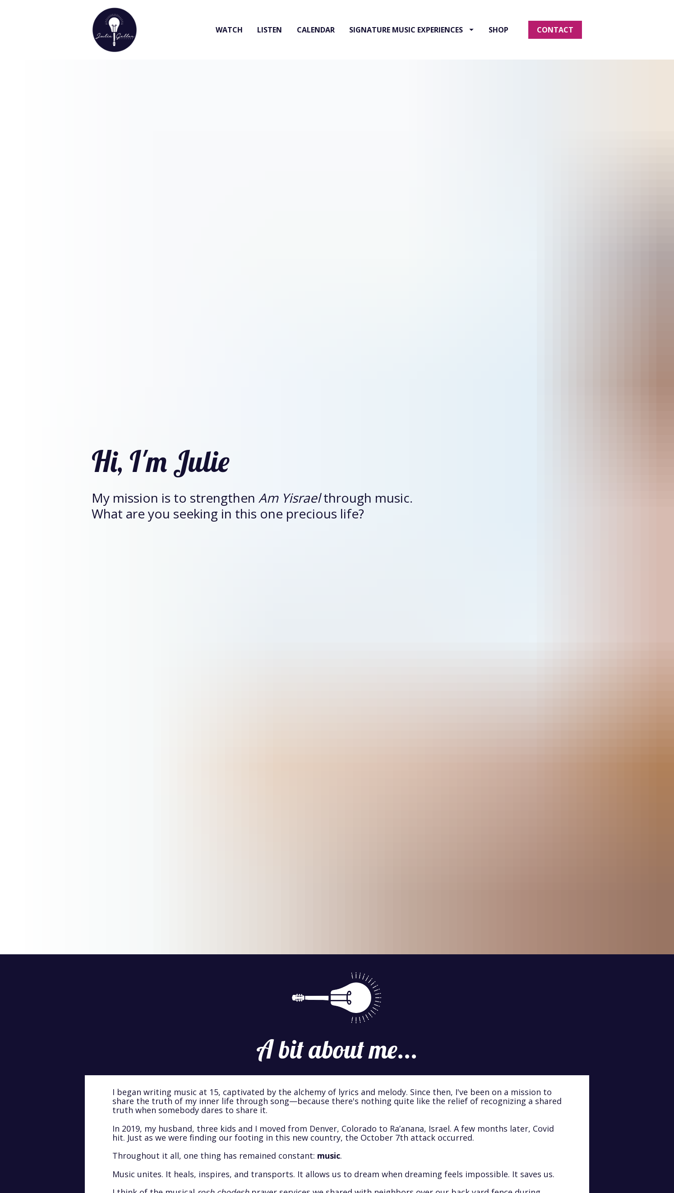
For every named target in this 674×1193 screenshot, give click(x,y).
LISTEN (269, 44)
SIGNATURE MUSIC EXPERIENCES (411, 44)
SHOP (498, 44)
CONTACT (555, 44)
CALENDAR (316, 44)
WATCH (229, 44)
